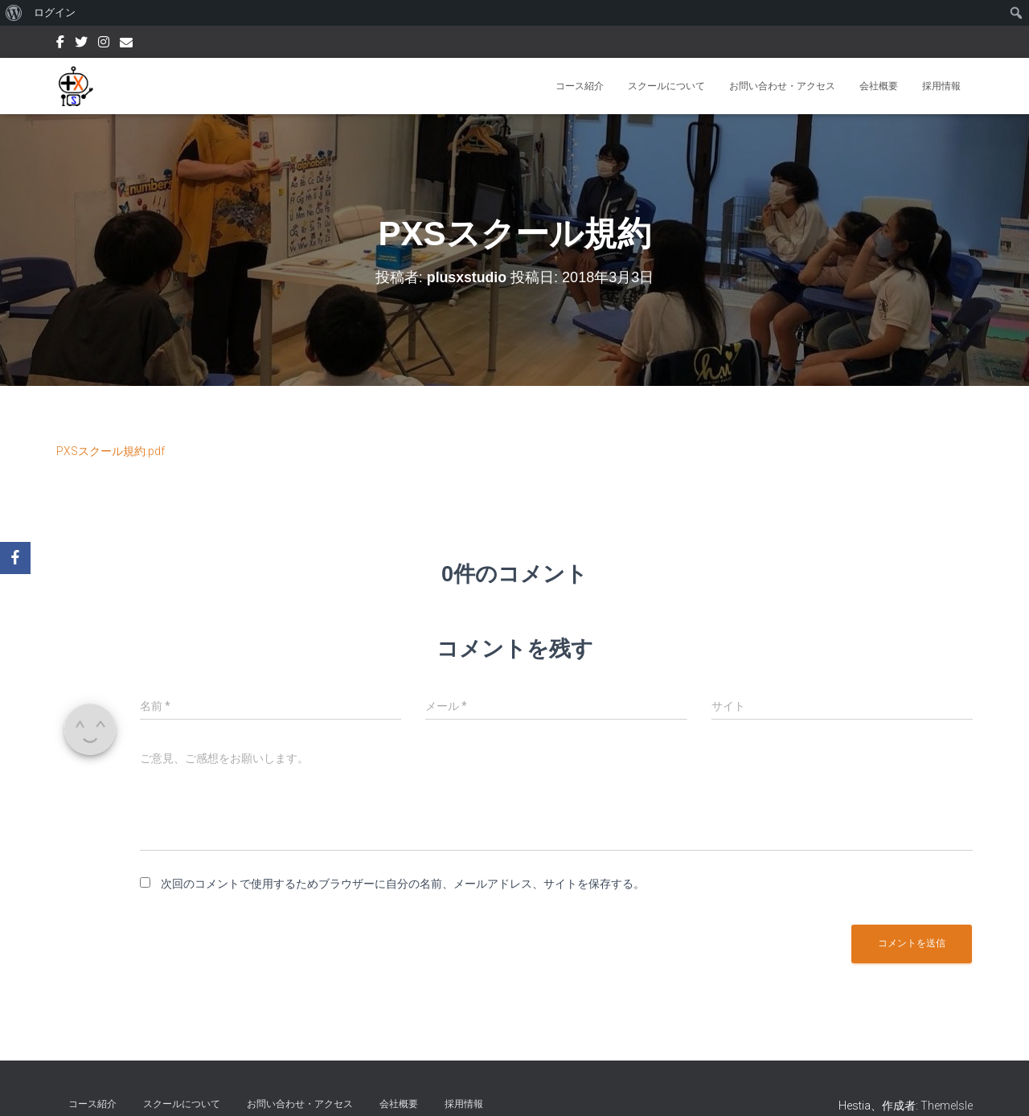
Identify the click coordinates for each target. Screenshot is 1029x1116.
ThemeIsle (946, 1105)
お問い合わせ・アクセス (782, 86)
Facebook (60, 44)
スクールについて (666, 86)
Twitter (81, 44)
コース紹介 (579, 86)
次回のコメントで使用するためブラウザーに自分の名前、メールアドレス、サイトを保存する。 (403, 883)
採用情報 (941, 86)
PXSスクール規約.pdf (110, 451)
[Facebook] (15, 558)
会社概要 (878, 86)
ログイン (55, 12)
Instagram (103, 44)
